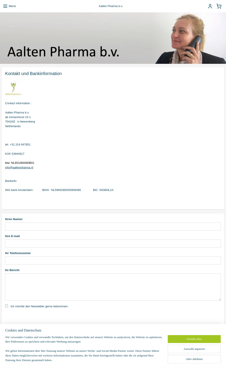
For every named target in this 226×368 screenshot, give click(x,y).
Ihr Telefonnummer (18, 253)
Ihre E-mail (12, 236)
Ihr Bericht (12, 270)
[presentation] (38, 319)
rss (109, 360)
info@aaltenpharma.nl (19, 167)
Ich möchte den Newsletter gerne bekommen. (39, 306)
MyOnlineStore (159, 360)
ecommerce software (124, 360)
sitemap (101, 360)
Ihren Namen (14, 219)
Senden (14, 335)
